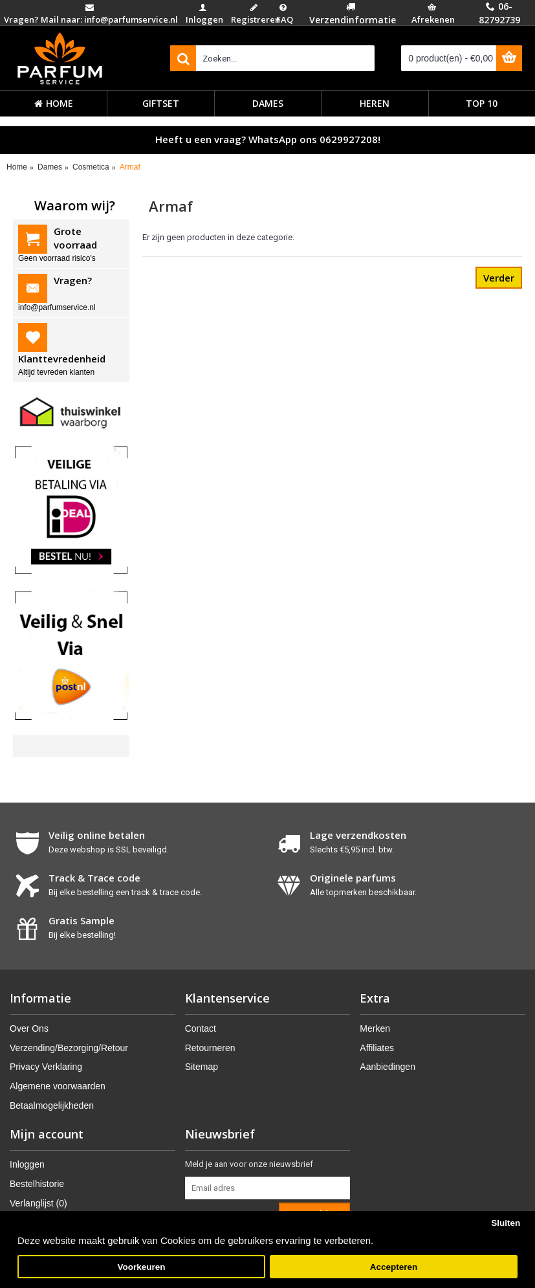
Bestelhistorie (37, 1184)
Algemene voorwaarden (57, 1086)
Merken (375, 1028)
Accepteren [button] (394, 1267)
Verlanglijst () (38, 1203)
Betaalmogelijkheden (52, 1105)
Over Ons (29, 1028)
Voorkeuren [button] (142, 1267)
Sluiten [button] (505, 1223)
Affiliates (377, 1048)
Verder (498, 277)
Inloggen (27, 1164)
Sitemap (201, 1066)
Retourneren (210, 1048)
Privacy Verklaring (46, 1066)
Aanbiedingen (387, 1066)
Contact (200, 1028)
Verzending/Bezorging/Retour (69, 1048)
